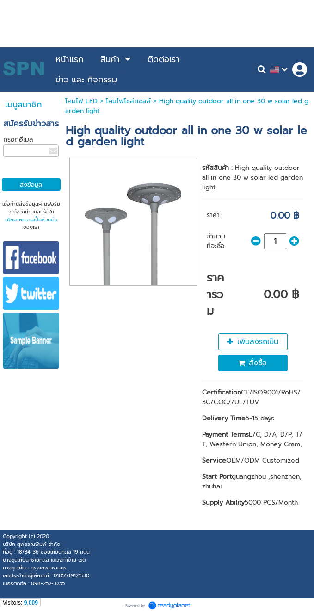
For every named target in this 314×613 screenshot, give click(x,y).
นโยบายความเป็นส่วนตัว (31, 220)
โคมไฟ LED (81, 101)
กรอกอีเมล (18, 139)
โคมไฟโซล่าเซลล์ (128, 101)
